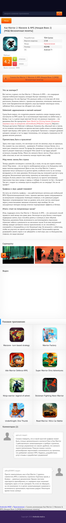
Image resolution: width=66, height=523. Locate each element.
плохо (18, 64)
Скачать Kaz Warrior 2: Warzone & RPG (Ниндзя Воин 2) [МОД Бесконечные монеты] (34, 78)
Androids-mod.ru (39, 517)
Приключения (49, 44)
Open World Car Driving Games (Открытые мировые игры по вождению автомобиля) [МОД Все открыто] (31, 122)
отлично (19, 59)
